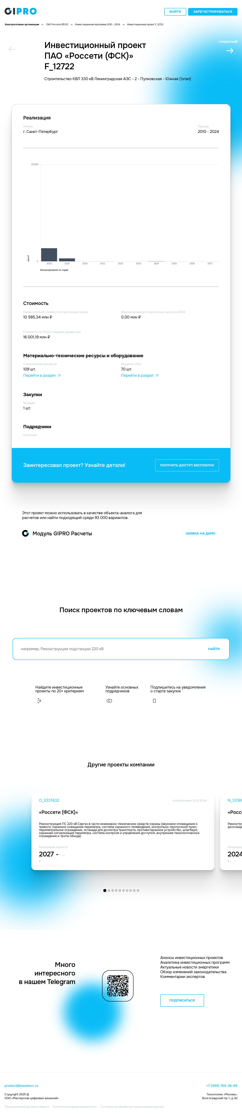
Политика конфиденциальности (75, 1107)
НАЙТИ (214, 649)
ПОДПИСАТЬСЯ (182, 1000)
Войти (175, 12)
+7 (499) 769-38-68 (221, 1086)
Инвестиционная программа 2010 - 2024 (97, 24)
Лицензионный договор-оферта (27, 1107)
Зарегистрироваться (212, 12)
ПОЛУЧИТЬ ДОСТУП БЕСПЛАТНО (187, 465)
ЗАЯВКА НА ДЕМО (200, 534)
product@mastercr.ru (21, 1086)
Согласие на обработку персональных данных (132, 1107)
